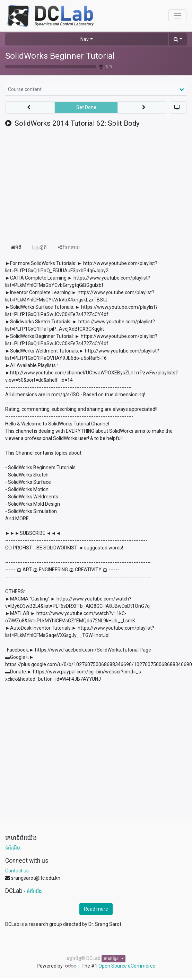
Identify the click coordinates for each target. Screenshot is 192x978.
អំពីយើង (34, 891)
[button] (178, 39)
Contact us (17, 870)
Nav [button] (84, 39)
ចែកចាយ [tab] (69, 247)
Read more (96, 909)
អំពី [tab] (16, 247)
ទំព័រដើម (12, 848)
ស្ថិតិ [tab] (40, 247)
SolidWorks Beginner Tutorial (60, 56)
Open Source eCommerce (126, 966)
